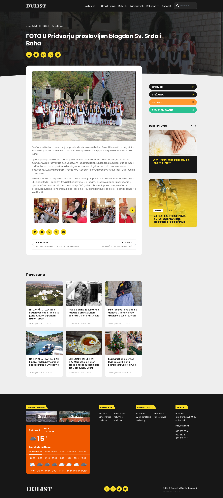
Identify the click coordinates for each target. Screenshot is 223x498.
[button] (29, 55)
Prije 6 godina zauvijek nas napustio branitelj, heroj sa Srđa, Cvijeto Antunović (84, 312)
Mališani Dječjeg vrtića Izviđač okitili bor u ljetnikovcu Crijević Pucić (122, 362)
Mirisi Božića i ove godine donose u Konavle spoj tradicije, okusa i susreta (122, 312)
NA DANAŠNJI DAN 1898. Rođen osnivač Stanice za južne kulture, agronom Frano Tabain (44, 314)
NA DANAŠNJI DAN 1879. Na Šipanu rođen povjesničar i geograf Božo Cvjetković (44, 362)
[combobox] (185, 5)
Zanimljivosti (57, 26)
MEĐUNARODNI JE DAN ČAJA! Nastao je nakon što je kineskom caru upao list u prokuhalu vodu (84, 363)
